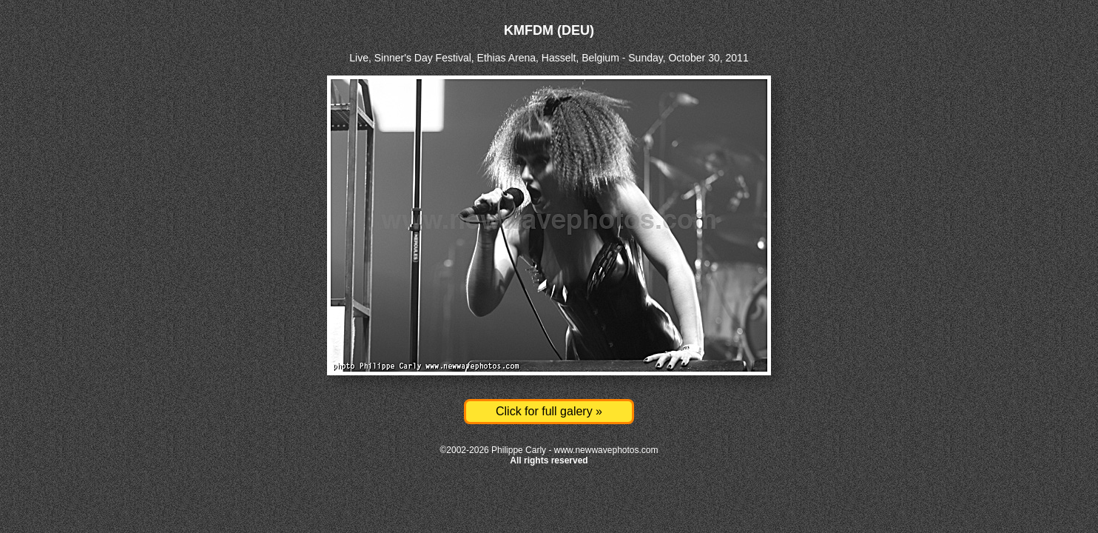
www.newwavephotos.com (606, 450)
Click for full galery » (549, 411)
